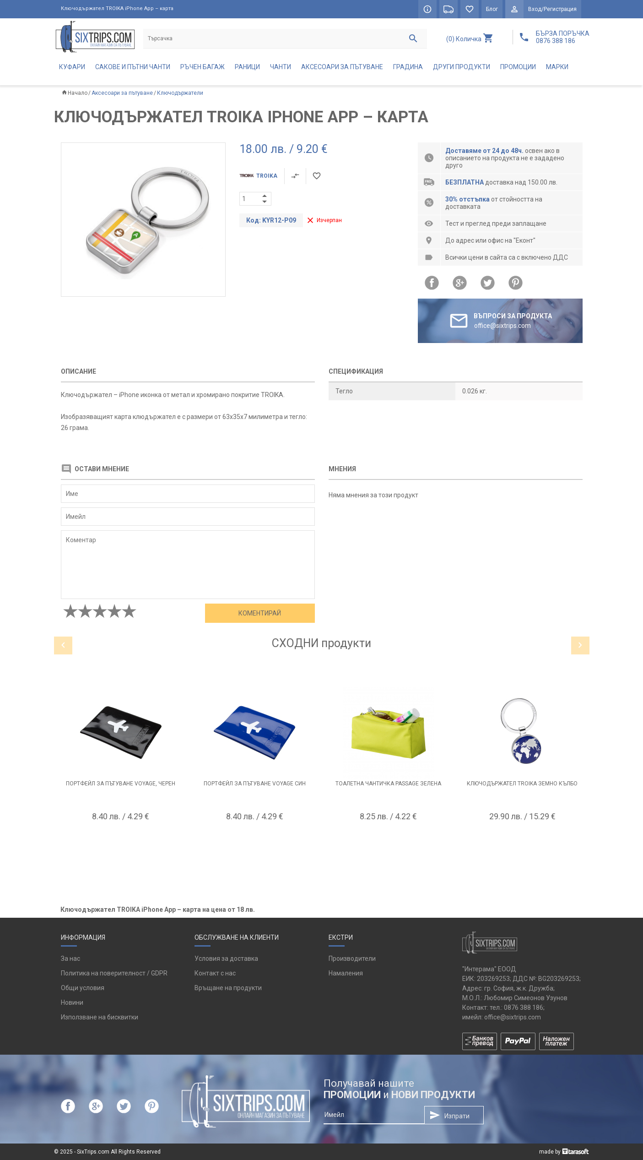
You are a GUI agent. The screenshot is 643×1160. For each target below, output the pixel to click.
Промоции (518, 67)
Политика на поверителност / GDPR (114, 973)
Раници (247, 67)
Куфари (72, 67)
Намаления (346, 973)
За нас (70, 958)
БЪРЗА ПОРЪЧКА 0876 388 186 (562, 37)
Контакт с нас (215, 973)
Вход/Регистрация (552, 9)
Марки (557, 67)
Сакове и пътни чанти (132, 67)
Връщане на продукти (228, 987)
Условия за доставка (226, 958)
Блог (492, 9)
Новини (72, 1002)
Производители (352, 958)
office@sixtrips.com (512, 1017)
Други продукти (461, 67)
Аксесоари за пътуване (342, 67)
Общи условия (82, 987)
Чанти (280, 67)
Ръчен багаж (202, 67)
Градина (408, 67)
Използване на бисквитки (99, 1017)
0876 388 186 (523, 1007)
